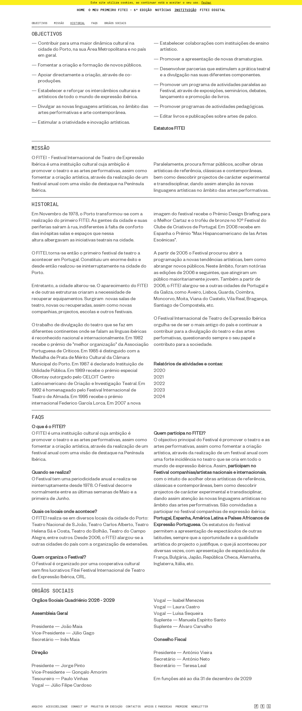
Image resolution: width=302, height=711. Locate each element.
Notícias (163, 10)
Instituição (185, 10)
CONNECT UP (79, 706)
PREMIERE (181, 706)
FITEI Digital (212, 10)
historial (77, 23)
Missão (59, 23)
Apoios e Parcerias (158, 706)
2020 (159, 370)
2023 (159, 390)
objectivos (39, 23)
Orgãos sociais (115, 23)
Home (81, 10)
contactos (133, 706)
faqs (94, 23)
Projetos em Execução (106, 706)
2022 (159, 383)
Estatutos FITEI (169, 128)
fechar (206, 2)
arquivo (37, 706)
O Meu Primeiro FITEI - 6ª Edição (120, 10)
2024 (159, 396)
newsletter (199, 706)
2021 (159, 376)
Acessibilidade (57, 706)
